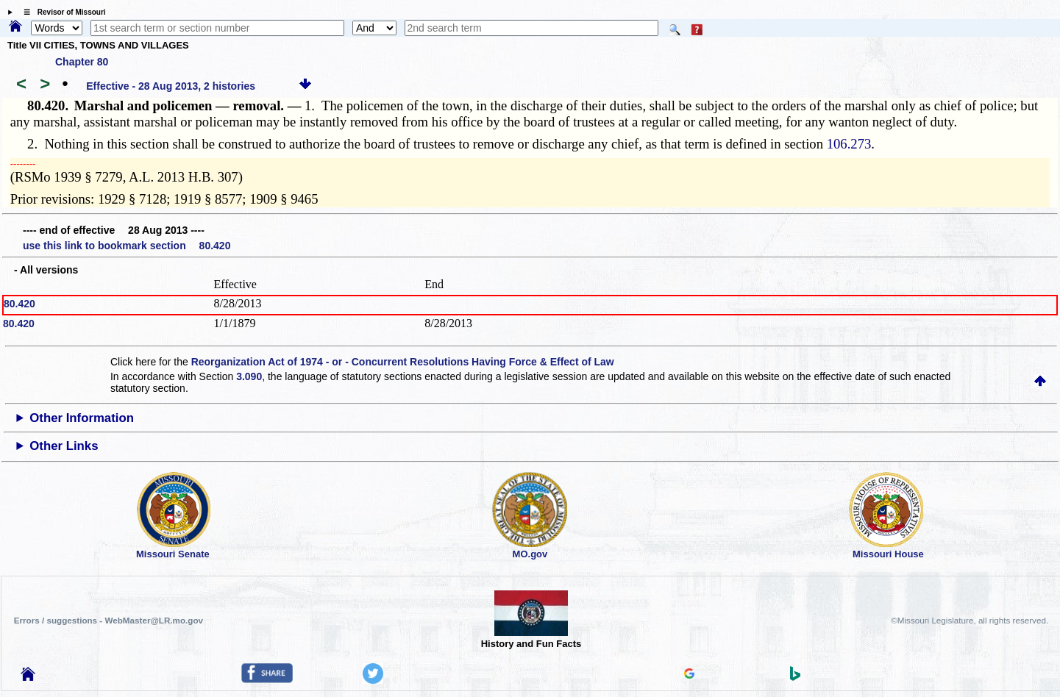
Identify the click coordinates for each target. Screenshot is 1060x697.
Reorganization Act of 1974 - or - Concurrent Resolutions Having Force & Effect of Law (402, 362)
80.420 (19, 304)
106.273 (849, 143)
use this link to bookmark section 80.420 (126, 245)
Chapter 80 (81, 62)
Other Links (63, 446)
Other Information (81, 418)
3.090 (249, 376)
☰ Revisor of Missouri (61, 12)
